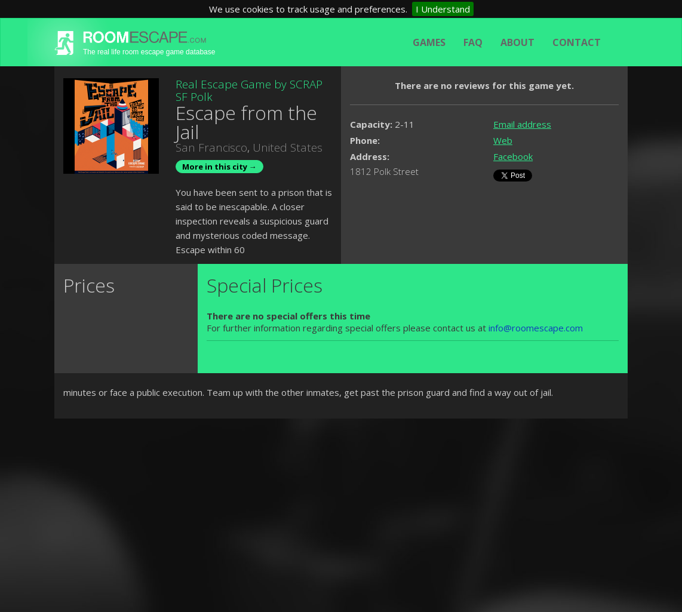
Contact (576, 42)
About (517, 42)
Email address (522, 124)
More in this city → (219, 166)
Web (502, 140)
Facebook (513, 156)
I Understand (443, 9)
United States (287, 147)
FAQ (473, 42)
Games (429, 42)
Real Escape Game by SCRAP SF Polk (249, 90)
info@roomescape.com (536, 328)
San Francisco (211, 147)
